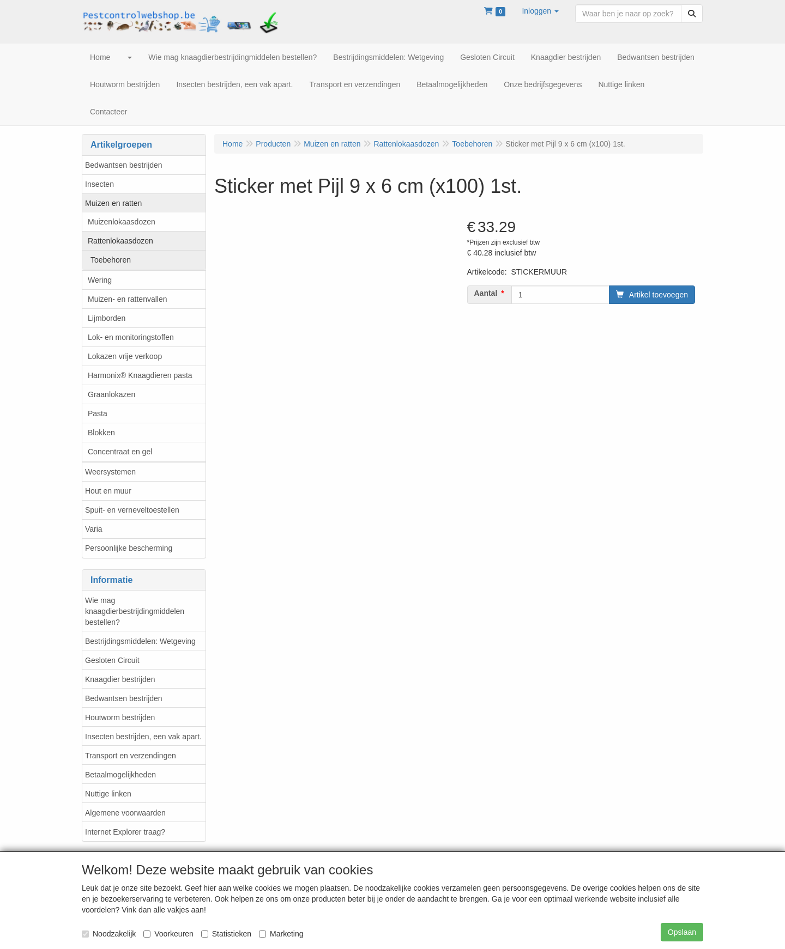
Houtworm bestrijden (120, 717)
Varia (93, 529)
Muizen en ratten (113, 203)
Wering (100, 280)
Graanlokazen (111, 394)
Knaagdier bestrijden (120, 679)
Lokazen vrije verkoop (125, 356)
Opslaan (682, 932)
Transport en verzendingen (130, 755)
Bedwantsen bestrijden (123, 165)
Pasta (97, 413)
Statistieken (226, 933)
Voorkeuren (168, 933)
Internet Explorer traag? (125, 832)
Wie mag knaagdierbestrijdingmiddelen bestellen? (134, 611)
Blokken (101, 432)
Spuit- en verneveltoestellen (132, 510)
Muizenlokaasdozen (121, 221)
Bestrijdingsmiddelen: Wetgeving (140, 641)
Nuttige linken (108, 793)
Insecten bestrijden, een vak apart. (143, 736)
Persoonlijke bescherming (128, 548)
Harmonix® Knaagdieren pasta (140, 375)
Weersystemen (110, 471)
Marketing (281, 933)
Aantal (486, 293)
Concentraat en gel (120, 451)
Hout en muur (108, 490)
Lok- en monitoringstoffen (131, 337)
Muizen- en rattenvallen (127, 299)
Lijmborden (106, 318)
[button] (540, 11)
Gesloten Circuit (112, 660)
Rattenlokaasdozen (120, 240)
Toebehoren (110, 260)
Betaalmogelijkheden (120, 774)
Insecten (99, 184)
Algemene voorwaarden (125, 812)
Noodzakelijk (109, 933)
